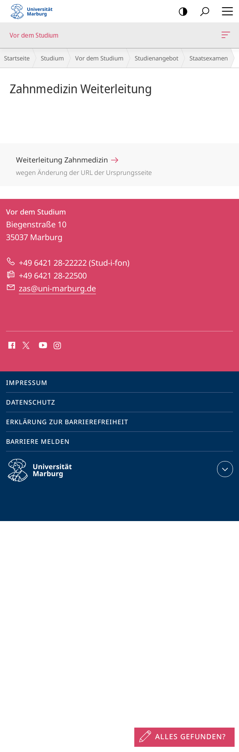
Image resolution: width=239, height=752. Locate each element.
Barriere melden (38, 441)
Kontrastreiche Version (180, 12)
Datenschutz (30, 402)
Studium (52, 58)
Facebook (11, 345)
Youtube (42, 345)
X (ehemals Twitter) (25, 344)
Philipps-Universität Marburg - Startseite (34, 11)
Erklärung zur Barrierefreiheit (67, 421)
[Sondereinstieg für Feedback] (184, 737)
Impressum (27, 382)
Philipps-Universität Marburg (47, 476)
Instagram (58, 345)
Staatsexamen (208, 58)
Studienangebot (156, 58)
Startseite (17, 58)
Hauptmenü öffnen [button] (225, 11)
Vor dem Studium (225, 36)
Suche (202, 12)
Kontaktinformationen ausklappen (224, 469)
